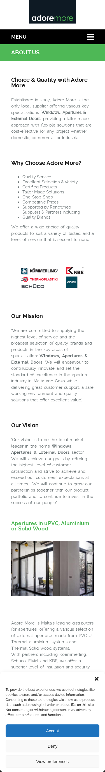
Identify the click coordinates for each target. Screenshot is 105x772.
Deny (52, 746)
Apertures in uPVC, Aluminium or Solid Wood (50, 526)
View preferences (52, 761)
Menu (18, 37)
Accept (52, 730)
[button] (96, 679)
